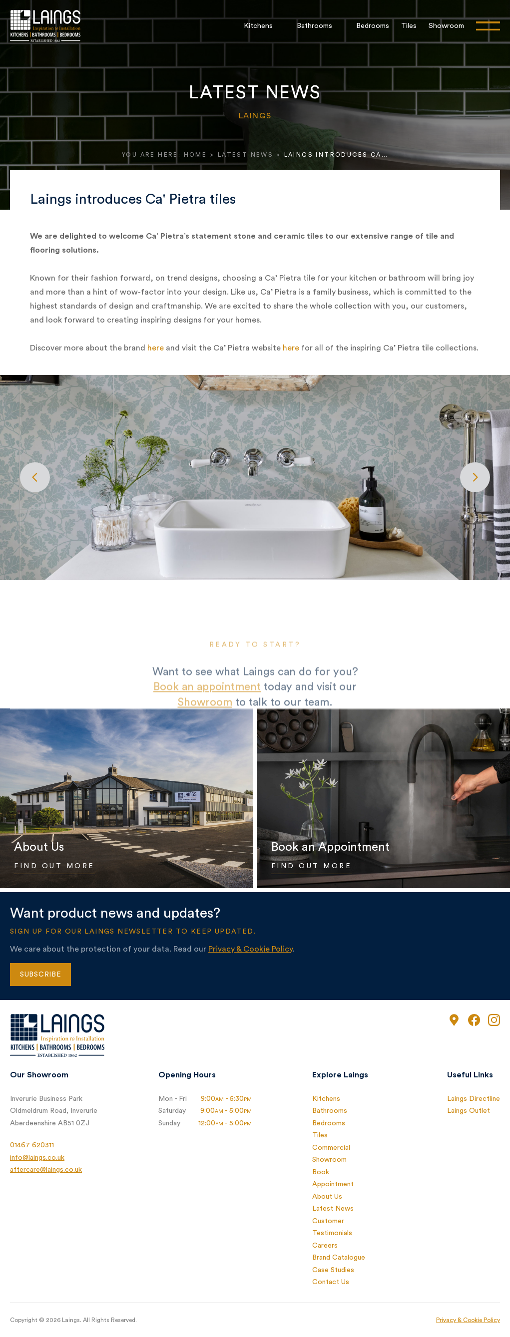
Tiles (409, 25)
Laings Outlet (468, 1110)
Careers (325, 1245)
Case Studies (333, 1270)
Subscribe (40, 974)
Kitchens (258, 25)
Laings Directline (473, 1098)
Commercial (331, 1147)
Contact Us (330, 1282)
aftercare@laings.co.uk (46, 1169)
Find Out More (54, 866)
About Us (327, 1196)
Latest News (245, 155)
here (155, 348)
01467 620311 (32, 1145)
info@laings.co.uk (37, 1157)
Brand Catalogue (338, 1257)
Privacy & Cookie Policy (250, 949)
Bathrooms (314, 25)
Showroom (446, 25)
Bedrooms (372, 25)
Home (195, 155)
